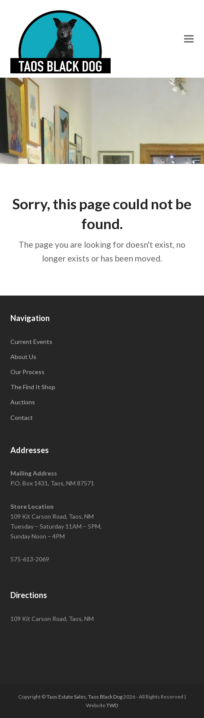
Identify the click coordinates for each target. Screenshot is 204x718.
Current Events (31, 341)
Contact (21, 417)
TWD (112, 705)
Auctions (22, 402)
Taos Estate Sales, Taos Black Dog (84, 696)
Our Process (27, 371)
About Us (23, 356)
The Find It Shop (32, 386)
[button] (189, 38)
